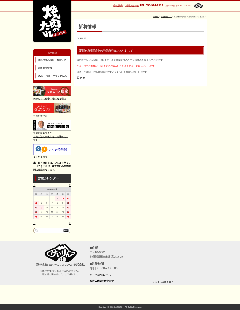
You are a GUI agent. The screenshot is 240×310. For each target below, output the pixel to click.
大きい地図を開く (164, 282)
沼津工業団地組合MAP (102, 280)
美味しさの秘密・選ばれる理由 (49, 98)
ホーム (156, 17)
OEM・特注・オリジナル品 (52, 75)
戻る (81, 77)
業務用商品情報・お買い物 (52, 60)
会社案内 (118, 5)
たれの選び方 (40, 116)
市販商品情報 (45, 67)
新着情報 (166, 17)
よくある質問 (40, 157)
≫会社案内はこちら (100, 274)
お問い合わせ (132, 5)
